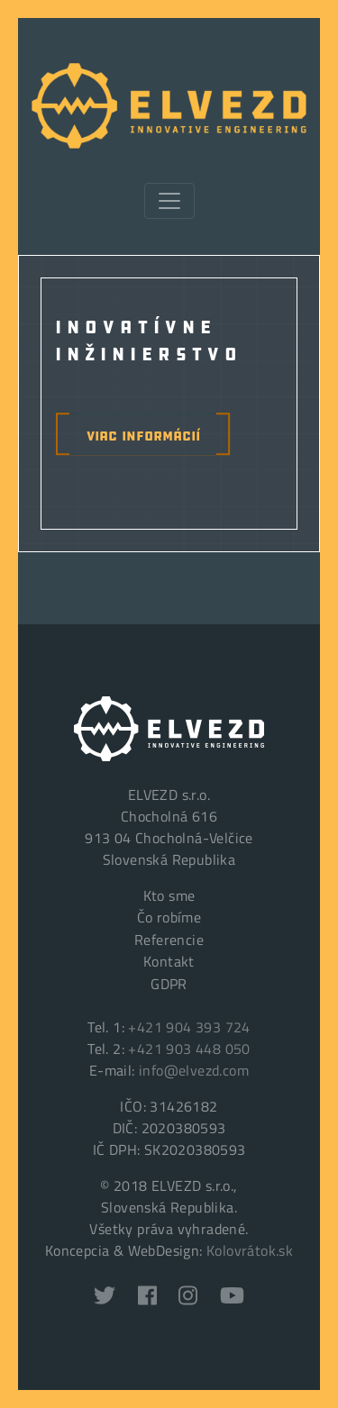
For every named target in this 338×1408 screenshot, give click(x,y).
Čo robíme (169, 917)
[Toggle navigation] (169, 201)
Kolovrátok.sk (249, 1250)
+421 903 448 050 (189, 1048)
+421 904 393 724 (189, 1027)
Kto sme (169, 895)
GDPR (169, 984)
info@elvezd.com (194, 1070)
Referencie (169, 939)
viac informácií (143, 434)
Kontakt (169, 961)
